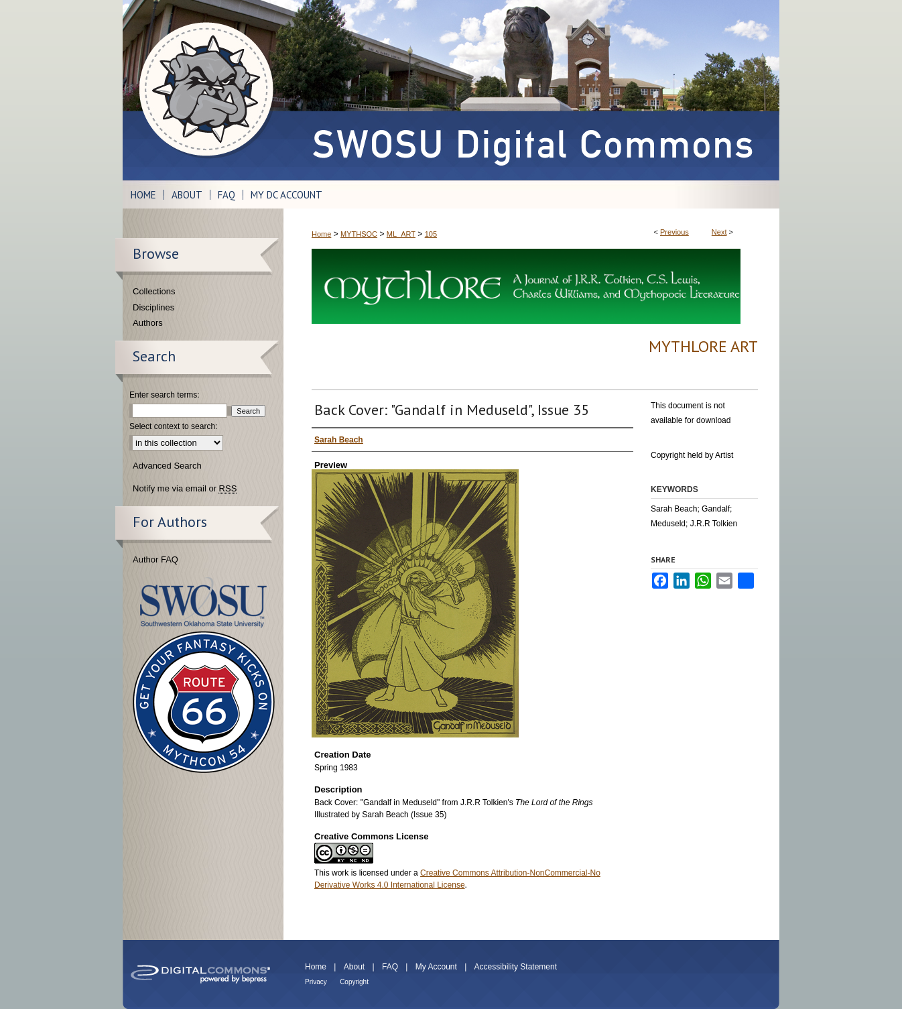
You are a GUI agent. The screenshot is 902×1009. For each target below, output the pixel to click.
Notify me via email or (185, 488)
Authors (148, 323)
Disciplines (153, 307)
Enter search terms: (164, 395)
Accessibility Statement (515, 966)
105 (431, 234)
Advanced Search (167, 466)
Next (719, 232)
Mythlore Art (703, 346)
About (354, 966)
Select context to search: (173, 426)
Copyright (354, 982)
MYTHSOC (358, 234)
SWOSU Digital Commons (531, 90)
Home (321, 234)
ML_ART (401, 234)
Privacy (316, 982)
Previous (674, 232)
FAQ (390, 966)
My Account (436, 966)
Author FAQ (155, 559)
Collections (154, 291)
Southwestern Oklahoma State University (203, 602)
